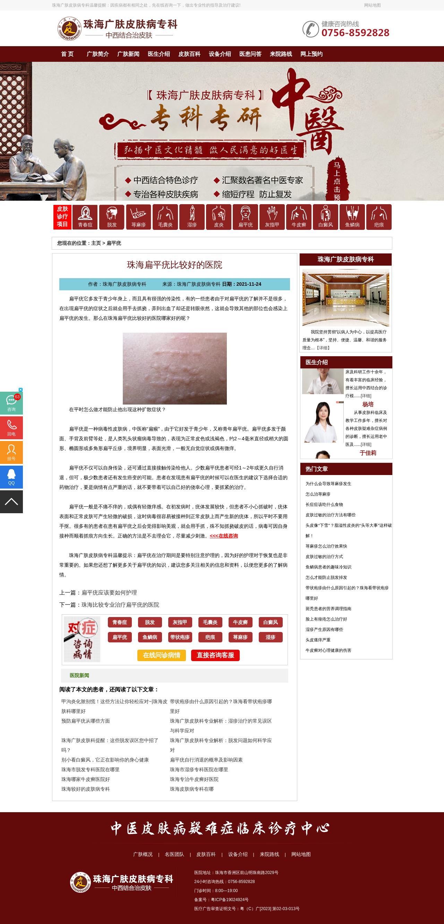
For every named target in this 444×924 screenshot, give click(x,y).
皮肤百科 (189, 54)
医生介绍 (159, 54)
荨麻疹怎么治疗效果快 (326, 546)
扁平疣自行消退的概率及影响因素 (206, 760)
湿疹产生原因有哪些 (324, 629)
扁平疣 (245, 224)
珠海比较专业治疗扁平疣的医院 (120, 605)
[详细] (366, 401)
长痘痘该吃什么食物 (324, 504)
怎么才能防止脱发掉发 (326, 577)
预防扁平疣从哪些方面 (85, 721)
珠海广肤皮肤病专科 (70, 5)
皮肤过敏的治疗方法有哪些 (331, 515)
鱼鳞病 (352, 224)
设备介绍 (220, 54)
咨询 (11, 409)
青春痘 (85, 224)
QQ (11, 483)
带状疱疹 (180, 637)
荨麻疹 (138, 224)
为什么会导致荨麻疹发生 (328, 483)
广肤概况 (143, 854)
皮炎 (219, 224)
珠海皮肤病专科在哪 (192, 789)
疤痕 (379, 224)
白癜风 (325, 224)
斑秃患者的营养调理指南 (328, 608)
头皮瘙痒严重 (318, 640)
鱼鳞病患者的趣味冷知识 (328, 567)
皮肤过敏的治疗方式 (324, 556)
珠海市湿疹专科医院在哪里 (199, 769)
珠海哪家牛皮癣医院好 (85, 779)
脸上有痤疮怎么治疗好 (326, 619)
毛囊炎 (165, 224)
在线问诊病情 (161, 655)
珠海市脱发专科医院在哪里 (90, 769)
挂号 (11, 458)
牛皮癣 (299, 224)
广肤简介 (98, 54)
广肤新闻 (128, 54)
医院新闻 (79, 675)
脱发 (112, 224)
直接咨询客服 (215, 655)
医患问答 (250, 54)
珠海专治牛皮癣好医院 (194, 779)
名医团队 (174, 854)
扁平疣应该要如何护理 (109, 593)
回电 (11, 434)
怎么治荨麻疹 (318, 494)
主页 (96, 243)
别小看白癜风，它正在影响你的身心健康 (105, 760)
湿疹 (192, 224)
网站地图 (372, 5)
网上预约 (311, 54)
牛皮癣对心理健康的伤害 (328, 650)
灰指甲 (272, 224)
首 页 (67, 54)
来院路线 (281, 54)
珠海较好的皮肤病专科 (85, 789)
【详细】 (323, 348)
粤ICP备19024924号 (230, 899)
